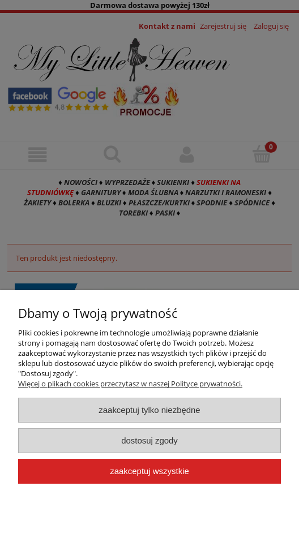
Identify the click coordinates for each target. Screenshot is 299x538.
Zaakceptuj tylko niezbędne (149, 410)
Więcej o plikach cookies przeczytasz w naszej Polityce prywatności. (130, 383)
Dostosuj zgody (149, 440)
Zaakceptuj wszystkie (149, 471)
